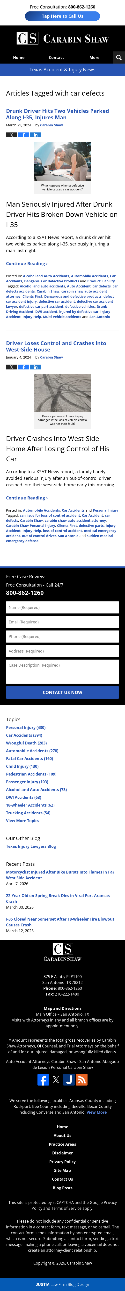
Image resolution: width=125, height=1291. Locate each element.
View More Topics (22, 820)
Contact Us (62, 1179)
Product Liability (101, 281)
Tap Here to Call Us (62, 16)
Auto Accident (79, 286)
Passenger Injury (27, 781)
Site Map (62, 1170)
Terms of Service (66, 1208)
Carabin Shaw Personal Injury (30, 525)
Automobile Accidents (89, 276)
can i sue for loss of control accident (50, 515)
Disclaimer (62, 1153)
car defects (102, 286)
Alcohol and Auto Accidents (46, 276)
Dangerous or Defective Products (51, 281)
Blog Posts (63, 1188)
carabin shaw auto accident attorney (75, 520)
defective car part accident (41, 306)
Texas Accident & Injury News (62, 38)
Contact (56, 57)
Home (18, 57)
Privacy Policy (62, 1161)
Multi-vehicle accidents (62, 316)
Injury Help (31, 316)
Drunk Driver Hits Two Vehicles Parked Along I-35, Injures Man (57, 114)
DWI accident (46, 311)
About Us (62, 1135)
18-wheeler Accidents (30, 805)
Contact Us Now (62, 692)
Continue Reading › (27, 263)
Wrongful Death (26, 743)
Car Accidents (73, 510)
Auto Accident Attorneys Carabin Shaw (41, 1061)
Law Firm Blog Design (62, 1284)
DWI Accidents (23, 797)
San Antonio (99, 316)
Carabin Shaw (48, 291)
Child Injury (22, 766)
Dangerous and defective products (73, 296)
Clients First (32, 296)
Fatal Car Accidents (29, 758)
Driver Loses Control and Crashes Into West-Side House (56, 346)
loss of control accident (62, 530)
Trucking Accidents (28, 813)
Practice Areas (62, 1144)
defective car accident (57, 301)
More (94, 57)
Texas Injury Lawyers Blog (31, 846)
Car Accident (92, 515)
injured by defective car (78, 311)
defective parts (91, 525)
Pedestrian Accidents (31, 774)
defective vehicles (80, 306)
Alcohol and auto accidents (42, 286)
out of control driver (39, 535)
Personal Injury (105, 510)
